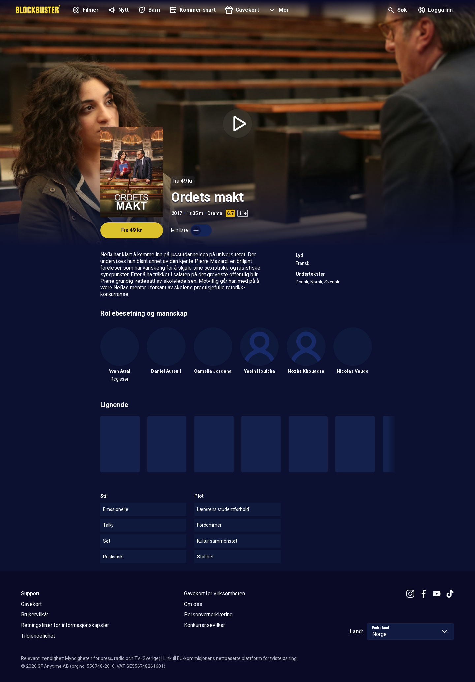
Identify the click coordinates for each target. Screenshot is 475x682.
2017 (177, 213)
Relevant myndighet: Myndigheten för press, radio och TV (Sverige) (90, 658)
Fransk (302, 263)
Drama (214, 213)
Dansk (302, 281)
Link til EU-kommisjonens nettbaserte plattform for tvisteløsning (230, 658)
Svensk (331, 281)
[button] (278, 10)
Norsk (316, 281)
